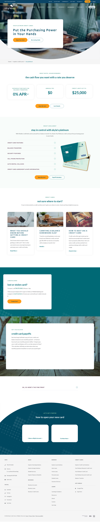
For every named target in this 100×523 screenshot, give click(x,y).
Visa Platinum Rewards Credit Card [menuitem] (83, 468)
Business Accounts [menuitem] (32, 485)
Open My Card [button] (42, 106)
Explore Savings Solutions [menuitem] (34, 468)
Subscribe (9, 479)
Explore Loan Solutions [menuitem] (57, 464)
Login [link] (88, 1)
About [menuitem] (53, 498)
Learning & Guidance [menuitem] (56, 491)
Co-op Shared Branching (12, 471)
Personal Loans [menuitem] (55, 475)
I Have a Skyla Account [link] (35, 438)
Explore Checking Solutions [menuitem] (34, 464)
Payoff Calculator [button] (57, 177)
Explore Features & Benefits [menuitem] (34, 475)
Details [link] (42, 246)
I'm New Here (64, 438)
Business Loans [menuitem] (31, 488)
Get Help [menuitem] (54, 505)
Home (9, 61)
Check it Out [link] (72, 251)
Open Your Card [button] (20, 40)
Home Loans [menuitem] (55, 471)
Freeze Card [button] (14, 301)
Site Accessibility (39, 516)
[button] (91, 7)
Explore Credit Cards (18, 61)
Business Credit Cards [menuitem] (33, 491)
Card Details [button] (57, 106)
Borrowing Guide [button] (35, 40)
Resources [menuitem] (54, 495)
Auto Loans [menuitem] (54, 468)
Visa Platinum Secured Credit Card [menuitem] (83, 475)
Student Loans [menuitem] (55, 478)
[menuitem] (50, 1)
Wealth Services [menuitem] (32, 471)
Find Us (8, 469)
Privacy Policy (32, 516)
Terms (26, 516)
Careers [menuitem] (53, 501)
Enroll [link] (94, 1)
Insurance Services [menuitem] (56, 481)
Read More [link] (13, 250)
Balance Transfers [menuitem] (79, 478)
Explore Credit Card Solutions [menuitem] (82, 464)
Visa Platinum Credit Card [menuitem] (81, 471)
